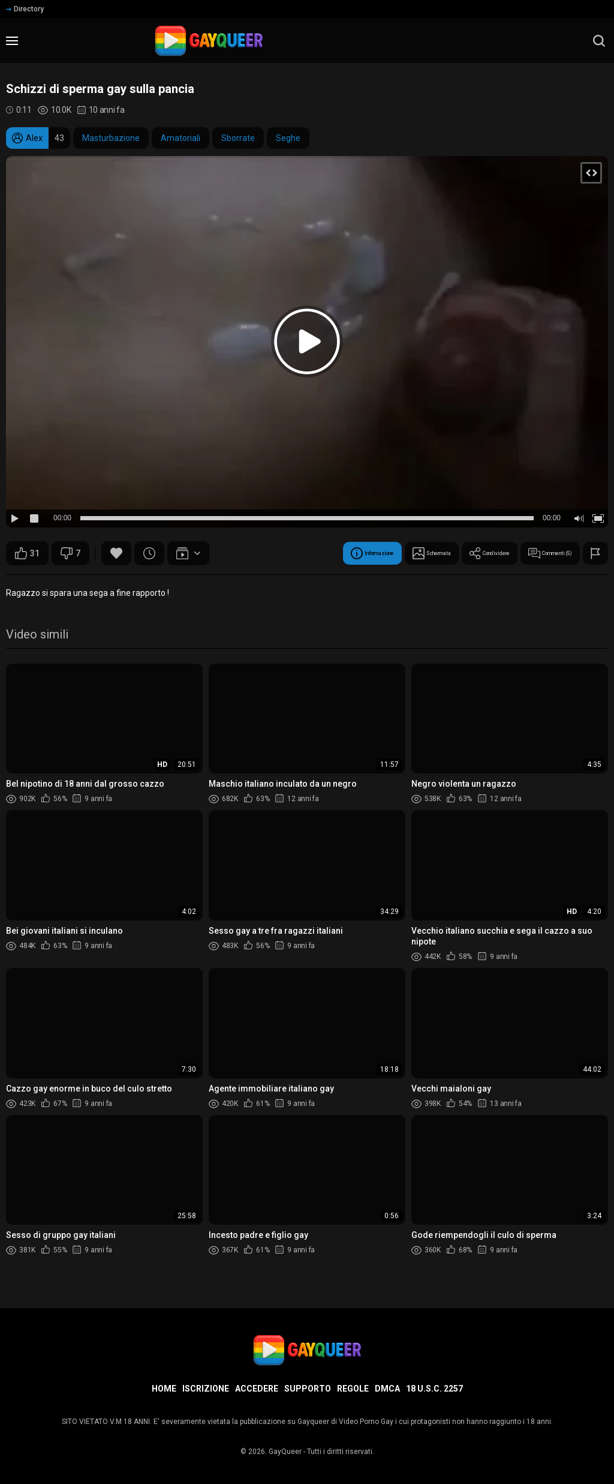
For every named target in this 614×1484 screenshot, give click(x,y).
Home (164, 1388)
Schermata (365, 553)
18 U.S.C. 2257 (434, 1388)
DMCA (387, 1388)
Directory (25, 9)
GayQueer (285, 1451)
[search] (599, 41)
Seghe (288, 138)
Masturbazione (111, 138)
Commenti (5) (534, 553)
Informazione (280, 553)
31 (27, 553)
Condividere (447, 553)
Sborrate (238, 138)
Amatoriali (180, 138)
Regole (353, 1388)
